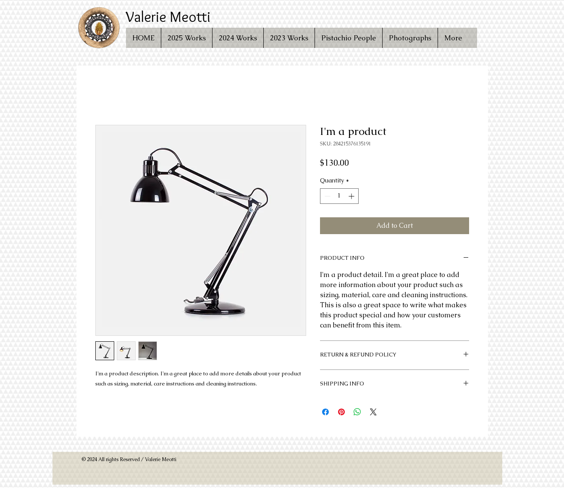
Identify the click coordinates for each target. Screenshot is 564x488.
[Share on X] (373, 412)
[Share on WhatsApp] (357, 412)
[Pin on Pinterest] (341, 412)
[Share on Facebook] (325, 412)
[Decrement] (326, 196)
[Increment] (352, 196)
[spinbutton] (339, 196)
